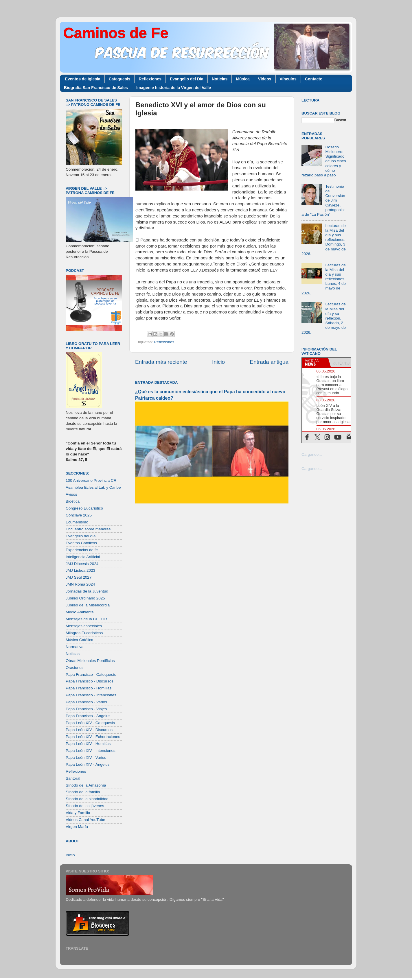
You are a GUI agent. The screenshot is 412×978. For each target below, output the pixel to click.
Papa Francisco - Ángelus (88, 716)
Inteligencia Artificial (83, 557)
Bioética (73, 501)
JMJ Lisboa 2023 (80, 570)
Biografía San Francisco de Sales (96, 87)
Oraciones (75, 667)
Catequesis (119, 79)
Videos (264, 79)
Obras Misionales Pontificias (90, 660)
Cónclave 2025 (79, 515)
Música (242, 79)
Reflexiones (150, 79)
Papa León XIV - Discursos (89, 730)
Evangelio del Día (186, 79)
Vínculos (288, 79)
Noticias (219, 79)
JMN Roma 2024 (80, 584)
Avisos (71, 494)
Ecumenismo (77, 522)
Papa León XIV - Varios (86, 757)
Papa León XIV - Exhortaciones (93, 737)
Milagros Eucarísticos (84, 633)
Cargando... (311, 454)
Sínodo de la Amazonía (86, 785)
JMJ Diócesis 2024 (82, 564)
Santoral (73, 778)
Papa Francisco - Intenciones (91, 695)
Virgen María (77, 826)
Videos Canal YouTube (85, 820)
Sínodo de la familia (83, 792)
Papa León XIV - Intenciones (90, 750)
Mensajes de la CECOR (86, 619)
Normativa (75, 647)
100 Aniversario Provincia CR (91, 480)
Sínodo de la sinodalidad (87, 799)
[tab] (315, 362)
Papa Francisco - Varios (86, 702)
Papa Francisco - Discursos (89, 681)
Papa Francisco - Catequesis (91, 674)
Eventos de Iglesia (82, 79)
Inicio (218, 362)
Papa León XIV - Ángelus (88, 764)
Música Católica (79, 640)
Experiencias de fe (82, 550)
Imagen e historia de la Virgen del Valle (173, 87)
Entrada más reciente (161, 362)
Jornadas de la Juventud (87, 591)
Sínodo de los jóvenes (85, 806)
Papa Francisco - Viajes (86, 709)
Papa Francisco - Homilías (88, 688)
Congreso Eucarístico (84, 508)
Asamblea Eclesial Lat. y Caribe (93, 487)
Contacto (314, 79)
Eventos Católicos (81, 543)
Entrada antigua (269, 362)
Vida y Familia (78, 813)
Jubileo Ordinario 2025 (85, 598)
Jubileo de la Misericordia (88, 605)
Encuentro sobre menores (88, 529)
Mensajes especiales (84, 626)
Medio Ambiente (80, 612)
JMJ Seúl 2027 (78, 577)
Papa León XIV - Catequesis (90, 723)
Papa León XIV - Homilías (88, 743)
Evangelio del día (81, 536)
